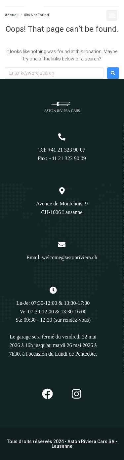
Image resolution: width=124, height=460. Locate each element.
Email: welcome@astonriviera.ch (61, 257)
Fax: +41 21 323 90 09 (62, 158)
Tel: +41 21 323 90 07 (61, 150)
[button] (111, 15)
